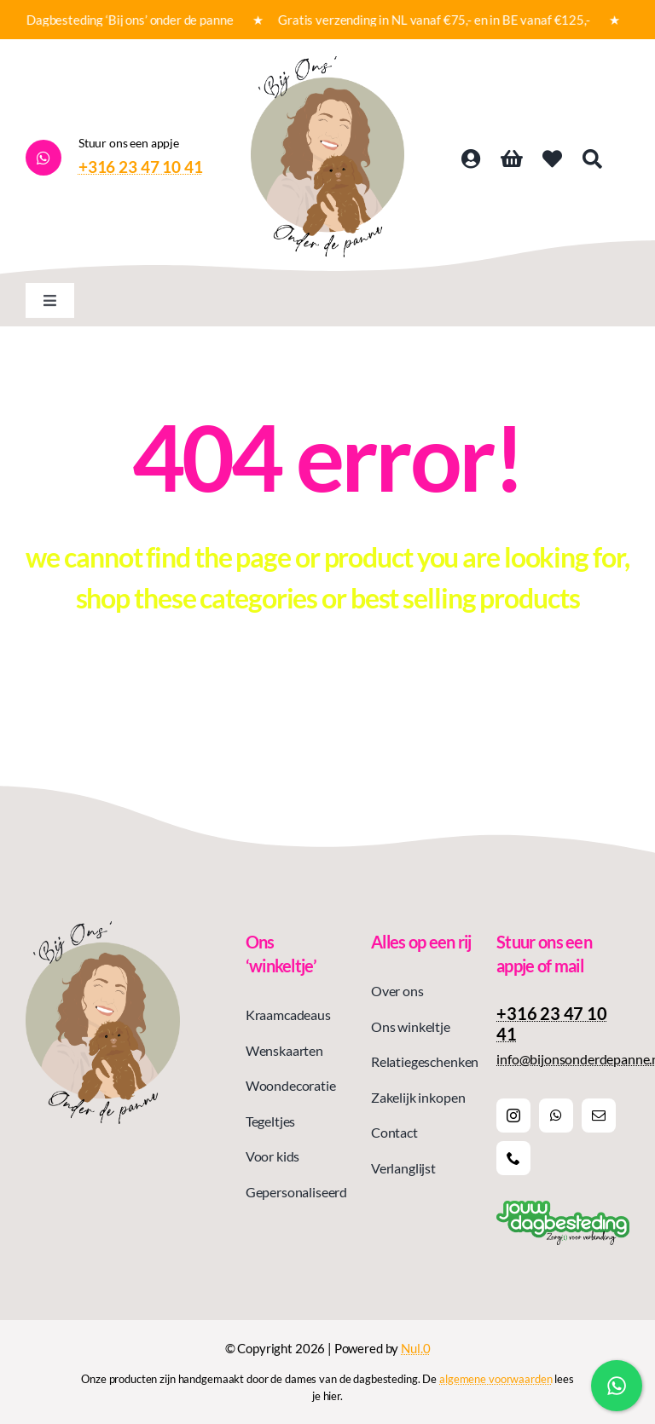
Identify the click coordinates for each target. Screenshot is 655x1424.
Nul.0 (415, 1348)
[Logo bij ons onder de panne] (327, 63)
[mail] (599, 1115)
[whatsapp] (556, 1115)
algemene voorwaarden (495, 1379)
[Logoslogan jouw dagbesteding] (562, 1207)
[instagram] (513, 1115)
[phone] (513, 1158)
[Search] (592, 159)
